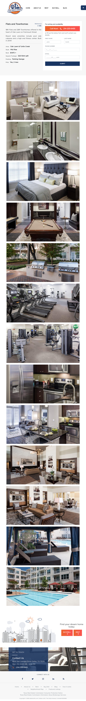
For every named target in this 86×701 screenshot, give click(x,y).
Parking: (8, 59)
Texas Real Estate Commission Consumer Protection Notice (43, 693)
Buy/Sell (55, 8)
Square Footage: (11, 56)
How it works (67, 686)
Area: (7, 46)
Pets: (7, 62)
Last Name (67, 38)
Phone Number (50, 46)
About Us (37, 8)
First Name (48, 38)
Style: (7, 49)
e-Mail (47, 53)
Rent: (7, 53)
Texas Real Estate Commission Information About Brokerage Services (43, 695)
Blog (65, 8)
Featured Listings (54, 689)
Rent (46, 8)
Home (28, 8)
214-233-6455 (62, 29)
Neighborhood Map (37, 689)
